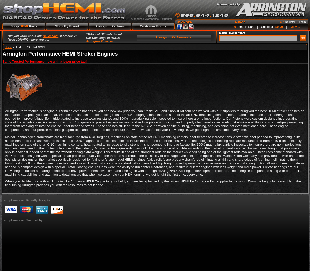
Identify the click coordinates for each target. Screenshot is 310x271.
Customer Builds (153, 26)
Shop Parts (23, 26)
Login (302, 21)
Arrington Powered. (100, 41)
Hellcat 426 (51, 36)
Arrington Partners (110, 26)
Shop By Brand (67, 26)
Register (290, 21)
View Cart (296, 27)
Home (8, 47)
